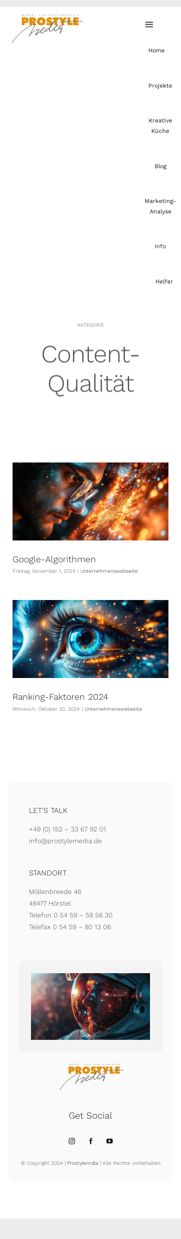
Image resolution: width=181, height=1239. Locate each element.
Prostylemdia (82, 1163)
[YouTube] (109, 1141)
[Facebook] (91, 1141)
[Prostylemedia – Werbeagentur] (46, 17)
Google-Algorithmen (54, 559)
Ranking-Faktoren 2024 (60, 696)
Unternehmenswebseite (109, 571)
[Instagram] (72, 1141)
